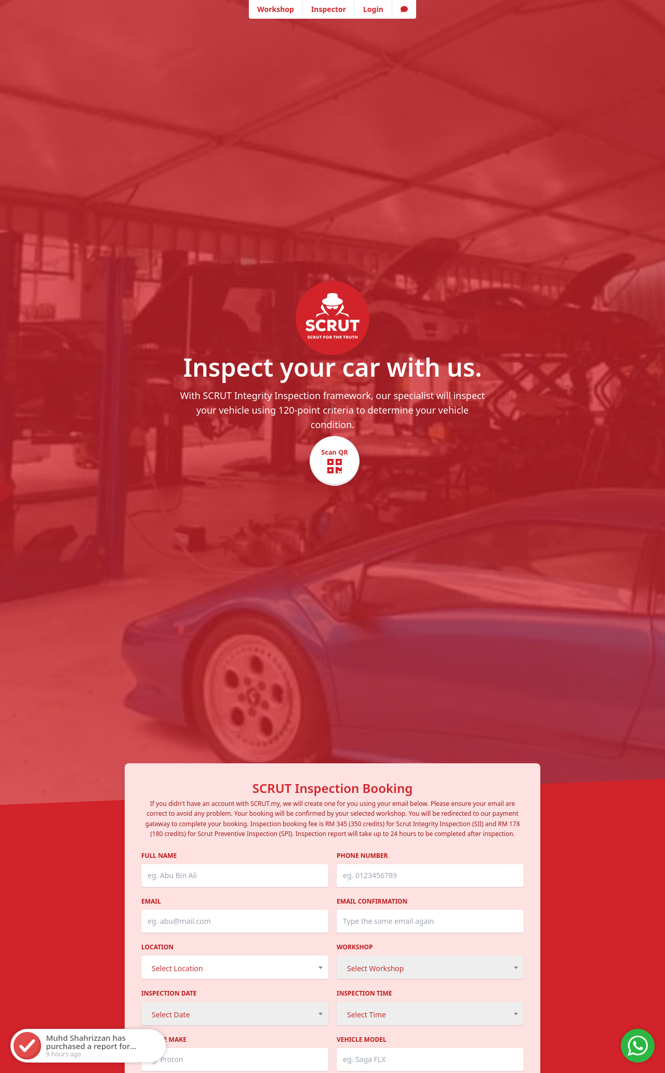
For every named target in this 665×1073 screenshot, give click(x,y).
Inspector (328, 9)
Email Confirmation (372, 901)
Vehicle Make (164, 1040)
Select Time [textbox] (366, 1014)
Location (157, 947)
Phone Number (362, 856)
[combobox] (234, 967)
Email (151, 901)
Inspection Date (169, 993)
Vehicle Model (362, 1040)
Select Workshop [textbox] (375, 968)
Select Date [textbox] (171, 1014)
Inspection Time (364, 993)
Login (373, 9)
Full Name (159, 856)
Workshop (275, 9)
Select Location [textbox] (177, 968)
